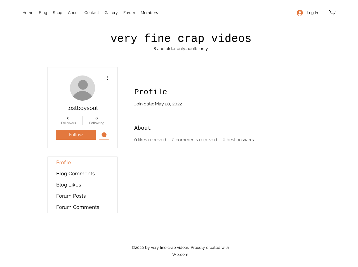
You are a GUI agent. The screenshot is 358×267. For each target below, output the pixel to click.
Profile (63, 162)
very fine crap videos (180, 39)
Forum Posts (71, 196)
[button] (332, 12)
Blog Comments (75, 173)
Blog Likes (68, 185)
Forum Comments (77, 207)
